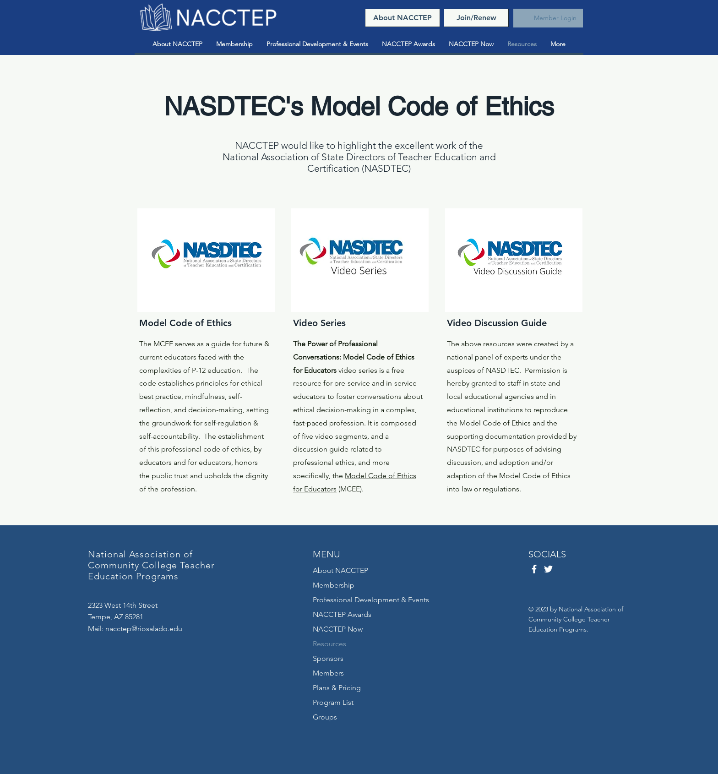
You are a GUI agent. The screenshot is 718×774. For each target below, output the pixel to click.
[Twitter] (548, 569)
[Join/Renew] (476, 18)
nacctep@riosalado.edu (143, 628)
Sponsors (328, 658)
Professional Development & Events (371, 599)
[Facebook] (534, 569)
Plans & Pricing (337, 687)
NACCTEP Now (338, 629)
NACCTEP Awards (342, 614)
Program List (333, 702)
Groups (325, 717)
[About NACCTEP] (402, 18)
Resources (329, 643)
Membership (333, 585)
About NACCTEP (340, 570)
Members (328, 673)
